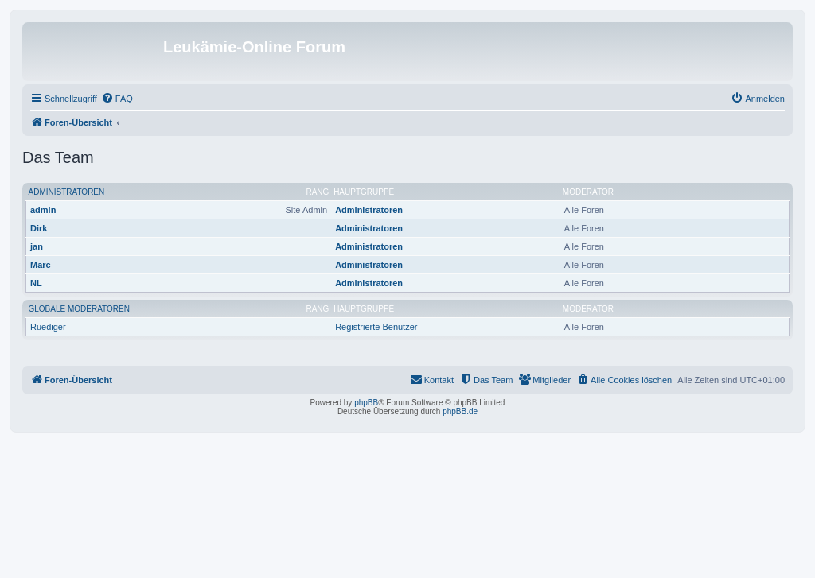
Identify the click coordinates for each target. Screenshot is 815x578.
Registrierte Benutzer (376, 327)
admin (43, 210)
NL (36, 283)
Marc (40, 265)
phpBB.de (460, 411)
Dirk (38, 228)
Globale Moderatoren (79, 309)
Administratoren (67, 192)
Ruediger (48, 327)
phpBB (366, 402)
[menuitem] (117, 98)
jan (36, 246)
